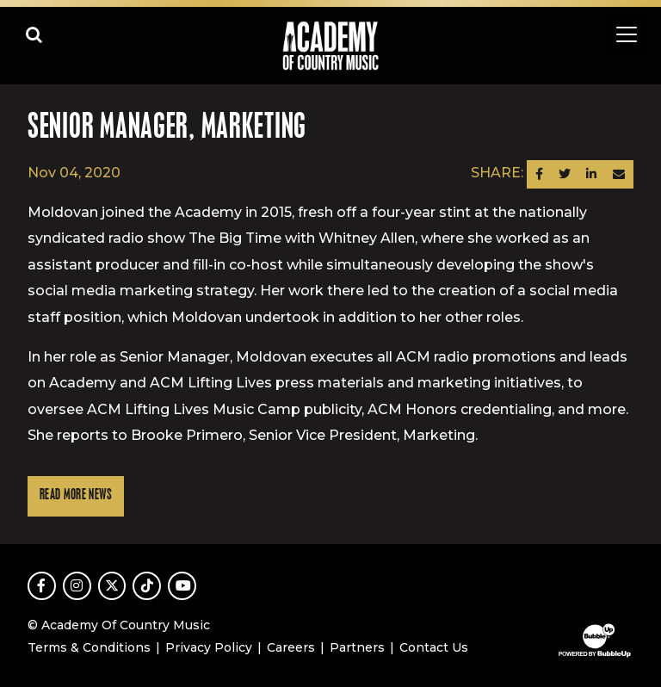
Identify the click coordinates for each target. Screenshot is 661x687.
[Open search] (34, 34)
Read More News (76, 495)
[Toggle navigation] (626, 34)
